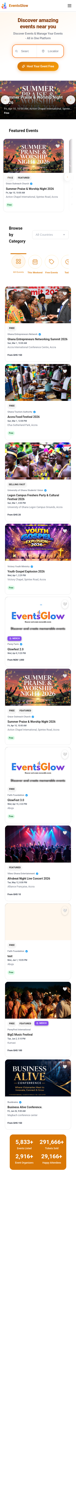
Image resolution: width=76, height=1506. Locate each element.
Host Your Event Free (38, 66)
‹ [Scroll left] (8, 176)
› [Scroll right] (67, 176)
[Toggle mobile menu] (69, 6)
